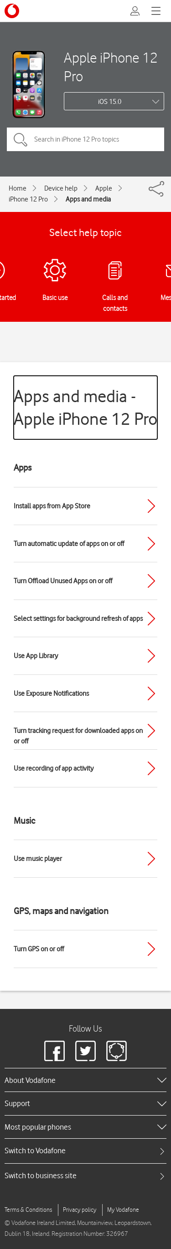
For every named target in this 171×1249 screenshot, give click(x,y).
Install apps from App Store (52, 506)
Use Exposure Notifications (51, 693)
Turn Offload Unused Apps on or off (63, 581)
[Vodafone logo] (12, 11)
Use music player (38, 859)
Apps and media (88, 199)
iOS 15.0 (109, 102)
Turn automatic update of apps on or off (69, 544)
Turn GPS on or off (39, 949)
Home (17, 188)
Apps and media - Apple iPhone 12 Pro (85, 407)
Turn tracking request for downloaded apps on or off (78, 736)
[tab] (85, 1150)
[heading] (85, 1080)
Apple (103, 188)
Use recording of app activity (53, 768)
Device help (61, 188)
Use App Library (36, 656)
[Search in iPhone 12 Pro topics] (85, 139)
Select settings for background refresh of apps (78, 619)
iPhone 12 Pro (28, 199)
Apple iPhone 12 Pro (111, 66)
